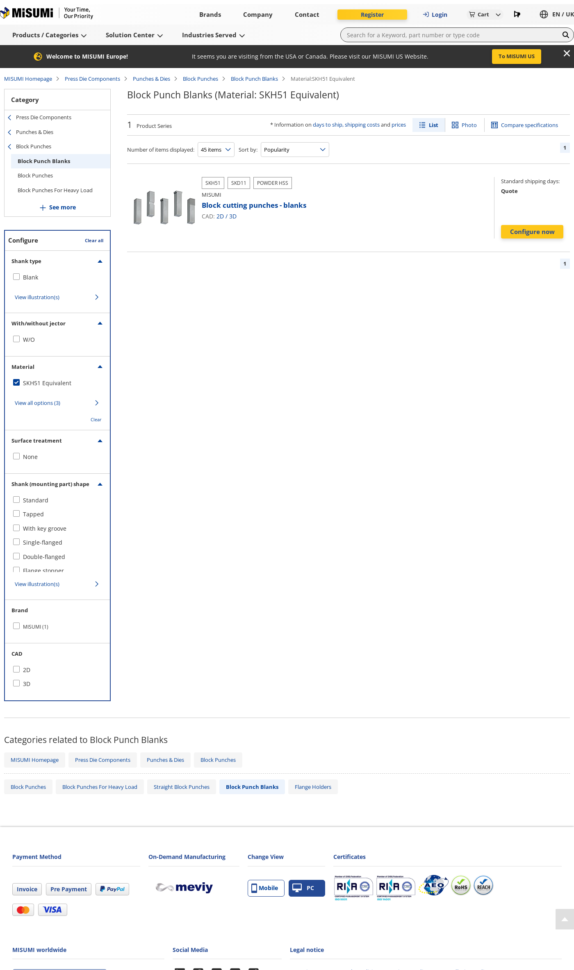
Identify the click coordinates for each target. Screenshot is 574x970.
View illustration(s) (37, 297)
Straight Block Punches (182, 787)
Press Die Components (92, 78)
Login (435, 14)
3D (233, 216)
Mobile (264, 888)
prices (399, 124)
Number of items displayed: (160, 149)
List (433, 125)
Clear (96, 419)
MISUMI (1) (35, 626)
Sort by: (248, 149)
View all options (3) (37, 403)
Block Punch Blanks (254, 78)
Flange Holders (313, 787)
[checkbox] (57, 277)
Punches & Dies (151, 78)
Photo (469, 125)
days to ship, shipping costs (346, 124)
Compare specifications (529, 125)
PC (303, 888)
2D (220, 216)
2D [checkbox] (26, 670)
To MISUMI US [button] (517, 56)
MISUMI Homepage (28, 78)
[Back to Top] (565, 919)
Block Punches (200, 78)
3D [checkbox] (26, 684)
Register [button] (372, 14)
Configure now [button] (532, 231)
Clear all (94, 240)
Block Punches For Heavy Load (55, 190)
